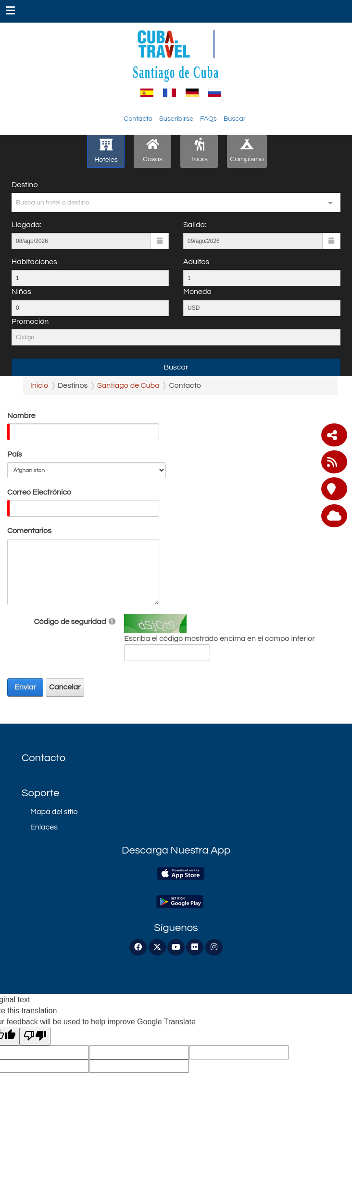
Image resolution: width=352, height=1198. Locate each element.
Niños (21, 291)
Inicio (39, 385)
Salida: (194, 225)
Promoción (30, 321)
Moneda (197, 291)
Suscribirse (176, 118)
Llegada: (26, 225)
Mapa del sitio (54, 812)
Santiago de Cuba (176, 72)
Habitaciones (34, 262)
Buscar (235, 118)
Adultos (196, 262)
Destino (25, 185)
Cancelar (65, 687)
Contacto (138, 118)
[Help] (112, 620)
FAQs (208, 118)
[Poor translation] (35, 1036)
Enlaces (44, 827)
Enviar (25, 687)
